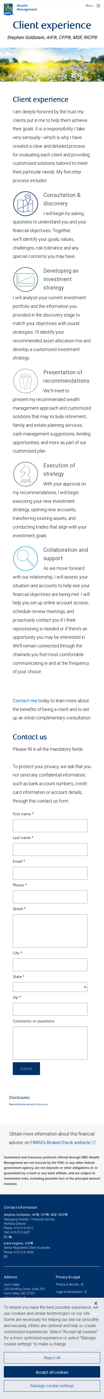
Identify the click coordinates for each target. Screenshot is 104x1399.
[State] (50, 987)
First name (23, 814)
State (19, 977)
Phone (20, 885)
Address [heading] (10, 1277)
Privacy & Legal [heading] (68, 1277)
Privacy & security (68, 1284)
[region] (52, 1348)
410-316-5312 (24, 1228)
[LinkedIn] (11, 1236)
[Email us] (6, 1236)
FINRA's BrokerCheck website (60, 1142)
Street (19, 909)
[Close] (95, 1303)
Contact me (25, 701)
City (17, 953)
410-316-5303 (24, 1252)
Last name (23, 838)
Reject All (52, 1357)
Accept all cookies (52, 1372)
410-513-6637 (20, 1232)
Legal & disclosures (69, 1292)
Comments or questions (34, 1021)
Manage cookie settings (52, 1385)
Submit (26, 1068)
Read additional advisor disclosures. (28, 1104)
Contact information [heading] (20, 1207)
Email (19, 862)
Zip (17, 998)
